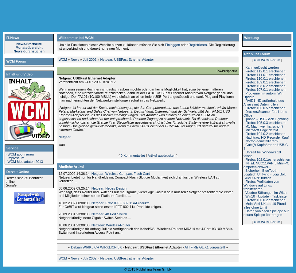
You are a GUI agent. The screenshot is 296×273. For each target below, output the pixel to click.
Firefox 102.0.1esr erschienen (267, 159)
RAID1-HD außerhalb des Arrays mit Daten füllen (263, 102)
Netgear (65, 137)
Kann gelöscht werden (262, 67)
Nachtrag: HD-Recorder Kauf (267, 137)
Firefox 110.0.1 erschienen (265, 78)
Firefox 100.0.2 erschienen (265, 200)
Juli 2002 (89, 59)
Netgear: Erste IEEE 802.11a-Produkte (121, 203)
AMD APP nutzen (258, 178)
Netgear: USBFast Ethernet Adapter (127, 59)
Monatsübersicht (29, 47)
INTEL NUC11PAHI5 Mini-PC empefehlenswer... (266, 165)
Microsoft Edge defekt (261, 130)
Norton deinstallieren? (261, 141)
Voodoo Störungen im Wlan (265, 192)
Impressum (15, 158)
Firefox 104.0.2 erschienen (265, 134)
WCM (63, 59)
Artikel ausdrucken (162, 155)
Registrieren (198, 45)
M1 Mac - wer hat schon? (264, 126)
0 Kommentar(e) (133, 155)
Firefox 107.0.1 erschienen (265, 89)
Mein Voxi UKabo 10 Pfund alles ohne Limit (264, 205)
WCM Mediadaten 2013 (25, 161)
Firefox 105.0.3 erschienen (265, 123)
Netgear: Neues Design (109, 188)
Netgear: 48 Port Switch (109, 214)
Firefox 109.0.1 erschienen (265, 82)
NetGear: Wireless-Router (111, 225)
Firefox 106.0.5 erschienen (265, 108)
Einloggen (172, 45)
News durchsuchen (29, 51)
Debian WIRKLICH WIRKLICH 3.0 (96, 247)
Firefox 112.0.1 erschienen (265, 71)
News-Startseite (29, 44)
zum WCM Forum (267, 60)
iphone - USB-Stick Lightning (267, 119)
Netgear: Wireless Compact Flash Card (121, 173)
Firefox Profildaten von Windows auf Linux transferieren (261, 185)
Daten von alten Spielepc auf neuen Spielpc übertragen (266, 213)
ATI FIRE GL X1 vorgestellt (205, 247)
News (75, 59)
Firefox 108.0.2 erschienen (265, 86)
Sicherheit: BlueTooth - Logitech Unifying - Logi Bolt (264, 172)
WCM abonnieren (20, 154)
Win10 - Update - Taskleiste (265, 196)
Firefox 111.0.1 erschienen (265, 75)
